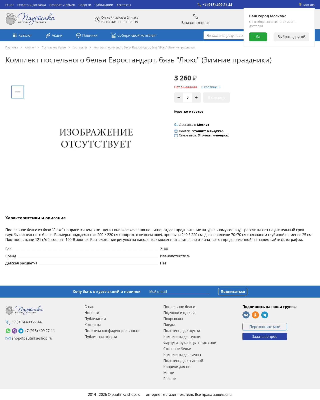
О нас (9, 5)
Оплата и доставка (31, 5)
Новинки (87, 35)
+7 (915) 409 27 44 (214, 4)
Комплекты (79, 47)
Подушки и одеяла (179, 312)
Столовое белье (177, 348)
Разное (169, 378)
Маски (168, 372)
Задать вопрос (264, 336)
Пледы (169, 324)
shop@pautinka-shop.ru (32, 338)
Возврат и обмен (62, 5)
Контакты (123, 5)
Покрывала (173, 318)
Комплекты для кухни (181, 336)
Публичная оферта (100, 336)
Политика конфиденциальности (112, 330)
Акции (53, 35)
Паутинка (11, 47)
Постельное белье (54, 47)
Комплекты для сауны (182, 354)
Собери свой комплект (134, 35)
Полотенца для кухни (181, 330)
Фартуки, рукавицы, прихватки (189, 342)
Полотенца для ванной (183, 360)
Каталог (22, 35)
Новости (84, 5)
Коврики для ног (177, 366)
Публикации (103, 5)
